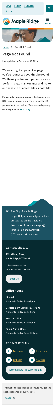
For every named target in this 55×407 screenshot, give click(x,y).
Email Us (14, 279)
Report (17, 5)
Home (6, 47)
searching (25, 109)
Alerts (9, 11)
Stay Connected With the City (25, 370)
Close (8, 398)
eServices (29, 5)
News (8, 5)
